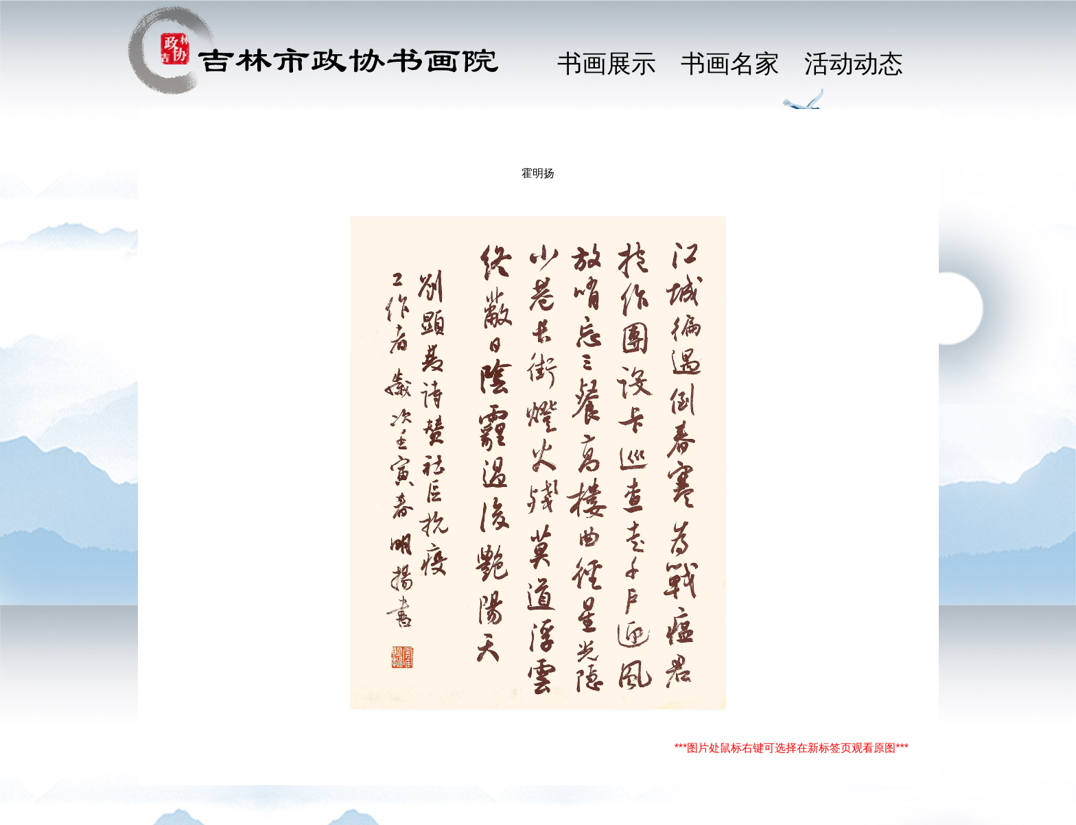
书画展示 (606, 63)
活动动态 (853, 63)
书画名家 (730, 63)
